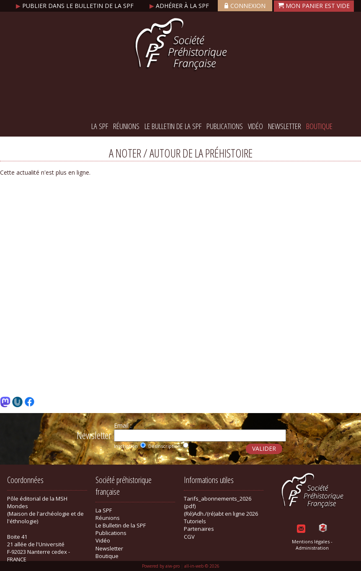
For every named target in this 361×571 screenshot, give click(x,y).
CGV (189, 536)
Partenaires (199, 528)
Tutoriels (195, 521)
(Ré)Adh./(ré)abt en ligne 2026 (221, 513)
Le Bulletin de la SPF (172, 126)
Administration (312, 548)
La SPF (99, 126)
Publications (224, 126)
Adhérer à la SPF (180, 6)
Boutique (319, 126)
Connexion (245, 6)
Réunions (126, 126)
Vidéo (255, 126)
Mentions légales (311, 541)
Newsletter (284, 126)
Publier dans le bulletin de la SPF (75, 6)
